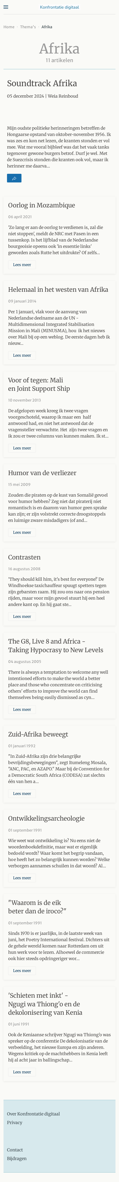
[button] (6, 7)
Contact (15, 1150)
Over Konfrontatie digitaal (33, 1114)
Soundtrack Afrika (42, 83)
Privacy (14, 1122)
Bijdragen (17, 1158)
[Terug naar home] (59, 7)
